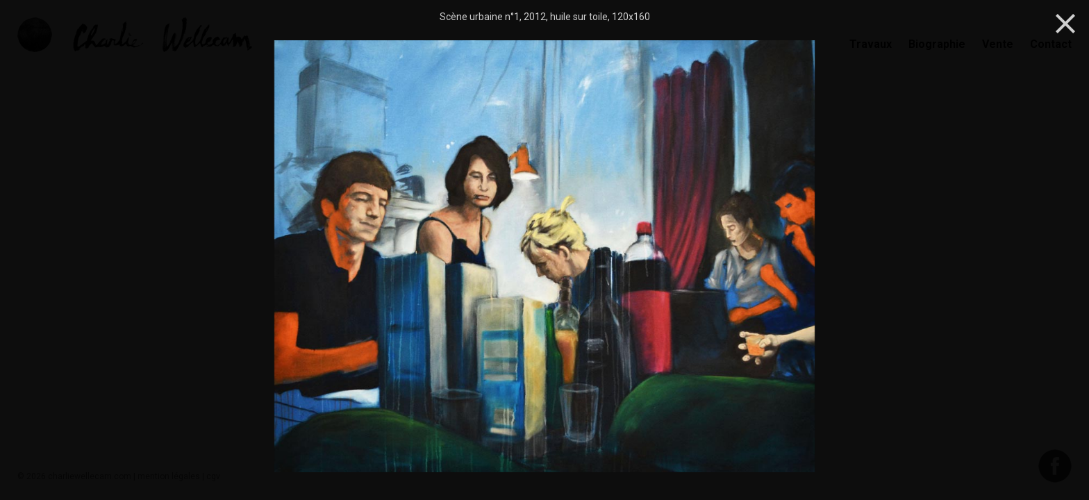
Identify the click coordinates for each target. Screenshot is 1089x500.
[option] (544, 257)
